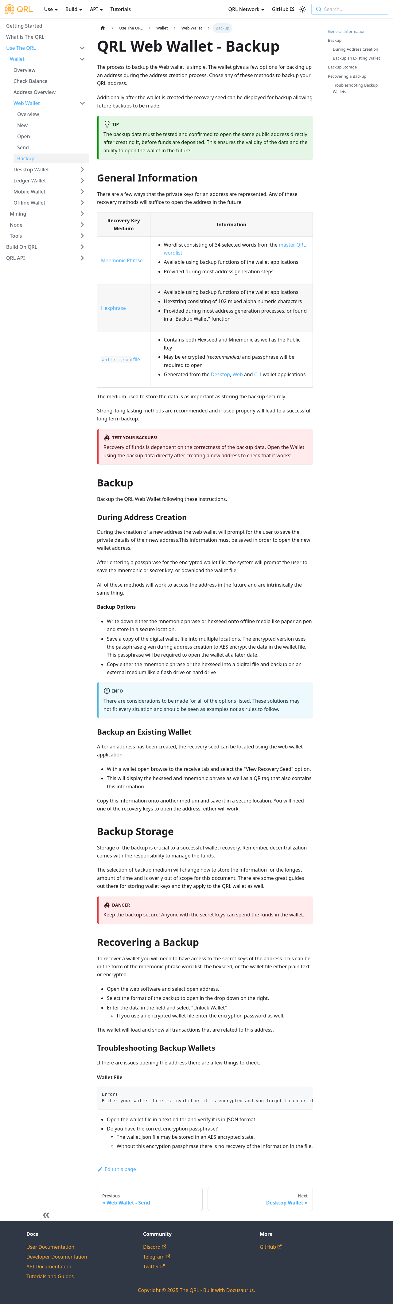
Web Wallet (27, 103)
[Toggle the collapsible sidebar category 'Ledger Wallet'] (82, 180)
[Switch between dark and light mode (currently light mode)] (303, 9)
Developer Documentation (56, 1256)
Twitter (154, 1266)
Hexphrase (113, 308)
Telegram (156, 1256)
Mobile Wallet (29, 191)
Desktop (220, 374)
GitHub (283, 9)
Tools (16, 235)
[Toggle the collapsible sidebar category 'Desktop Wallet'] (82, 169)
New (22, 125)
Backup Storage (342, 67)
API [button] (94, 9)
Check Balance (31, 81)
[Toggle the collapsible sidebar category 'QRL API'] (82, 258)
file (120, 359)
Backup (25, 158)
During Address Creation (355, 49)
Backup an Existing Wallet (356, 58)
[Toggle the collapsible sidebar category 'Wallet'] (82, 59)
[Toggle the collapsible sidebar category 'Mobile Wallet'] (82, 192)
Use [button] (48, 9)
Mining (18, 213)
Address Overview (35, 92)
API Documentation (49, 1266)
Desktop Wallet (31, 169)
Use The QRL (21, 48)
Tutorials (121, 9)
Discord (154, 1246)
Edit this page (116, 1169)
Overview (24, 70)
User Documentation (50, 1246)
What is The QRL (25, 36)
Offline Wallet (29, 202)
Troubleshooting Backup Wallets (355, 88)
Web (237, 374)
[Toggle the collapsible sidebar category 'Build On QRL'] (82, 247)
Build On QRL (21, 247)
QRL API (15, 258)
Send (23, 147)
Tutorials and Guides (50, 1276)
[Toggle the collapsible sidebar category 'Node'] (82, 225)
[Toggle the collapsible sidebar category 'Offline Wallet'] (82, 203)
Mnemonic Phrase (121, 260)
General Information (347, 31)
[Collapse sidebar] (46, 1215)
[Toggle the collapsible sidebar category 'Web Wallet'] (82, 103)
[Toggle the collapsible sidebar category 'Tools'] (82, 236)
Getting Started (24, 25)
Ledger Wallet (30, 180)
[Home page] (103, 28)
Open (23, 136)
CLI (258, 374)
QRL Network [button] (243, 9)
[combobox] (349, 9)
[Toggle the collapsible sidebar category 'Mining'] (82, 214)
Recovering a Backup (347, 76)
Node (16, 224)
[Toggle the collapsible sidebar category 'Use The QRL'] (82, 48)
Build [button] (71, 9)
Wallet (17, 59)
